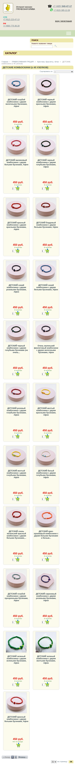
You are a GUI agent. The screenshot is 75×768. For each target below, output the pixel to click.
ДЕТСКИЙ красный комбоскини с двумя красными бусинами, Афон (16, 226)
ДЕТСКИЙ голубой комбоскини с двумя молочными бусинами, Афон (16, 102)
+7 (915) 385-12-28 (62, 10)
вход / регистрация (63, 21)
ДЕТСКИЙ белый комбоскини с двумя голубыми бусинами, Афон (46, 474)
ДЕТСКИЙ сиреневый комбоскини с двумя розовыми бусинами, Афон (46, 597)
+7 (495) (62, 6)
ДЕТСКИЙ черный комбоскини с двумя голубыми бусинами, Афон (46, 163)
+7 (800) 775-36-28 (11, 26)
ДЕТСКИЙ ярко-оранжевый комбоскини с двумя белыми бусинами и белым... (46, 534)
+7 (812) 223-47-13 (11, 19)
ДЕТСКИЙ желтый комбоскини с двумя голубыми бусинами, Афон (16, 474)
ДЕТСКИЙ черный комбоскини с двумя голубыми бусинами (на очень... (16, 349)
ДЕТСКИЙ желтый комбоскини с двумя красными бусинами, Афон (46, 411)
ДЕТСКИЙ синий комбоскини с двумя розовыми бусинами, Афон (16, 288)
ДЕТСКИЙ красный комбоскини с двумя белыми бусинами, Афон (16, 719)
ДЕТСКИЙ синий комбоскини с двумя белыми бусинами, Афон (46, 287)
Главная (5, 62)
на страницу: (62, 761)
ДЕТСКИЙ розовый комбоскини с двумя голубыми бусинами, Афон (16, 411)
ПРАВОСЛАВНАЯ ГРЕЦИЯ (22, 62)
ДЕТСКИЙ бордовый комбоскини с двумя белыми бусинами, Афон (46, 225)
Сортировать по (46, 71)
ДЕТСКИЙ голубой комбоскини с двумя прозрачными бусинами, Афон (16, 597)
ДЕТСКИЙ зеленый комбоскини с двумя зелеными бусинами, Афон (16, 659)
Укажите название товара (41, 43)
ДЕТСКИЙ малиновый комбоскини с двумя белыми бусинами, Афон (16, 162)
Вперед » (22, 757)
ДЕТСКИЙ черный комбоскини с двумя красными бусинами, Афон (46, 102)
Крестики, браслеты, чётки (48, 62)
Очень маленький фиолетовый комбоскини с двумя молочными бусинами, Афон (46, 349)
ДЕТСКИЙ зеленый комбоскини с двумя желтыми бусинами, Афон (46, 659)
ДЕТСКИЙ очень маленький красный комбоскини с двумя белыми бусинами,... (16, 534)
